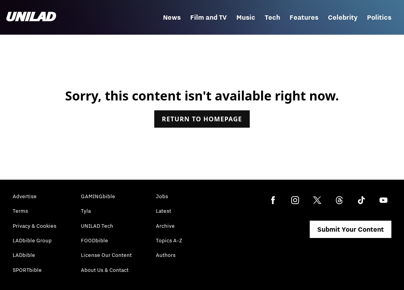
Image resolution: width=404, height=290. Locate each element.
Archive (165, 225)
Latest (163, 210)
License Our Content (106, 254)
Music (245, 17)
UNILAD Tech (97, 225)
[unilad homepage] (31, 17)
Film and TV (208, 17)
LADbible (24, 254)
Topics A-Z (169, 240)
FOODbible (94, 240)
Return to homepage (202, 119)
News (172, 17)
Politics (379, 17)
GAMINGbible (98, 196)
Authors (166, 254)
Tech (272, 17)
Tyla (86, 210)
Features (304, 17)
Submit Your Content (350, 229)
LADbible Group (32, 240)
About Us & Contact (105, 269)
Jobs (162, 196)
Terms (20, 210)
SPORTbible (27, 269)
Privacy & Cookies (34, 225)
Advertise (25, 196)
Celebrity (342, 17)
